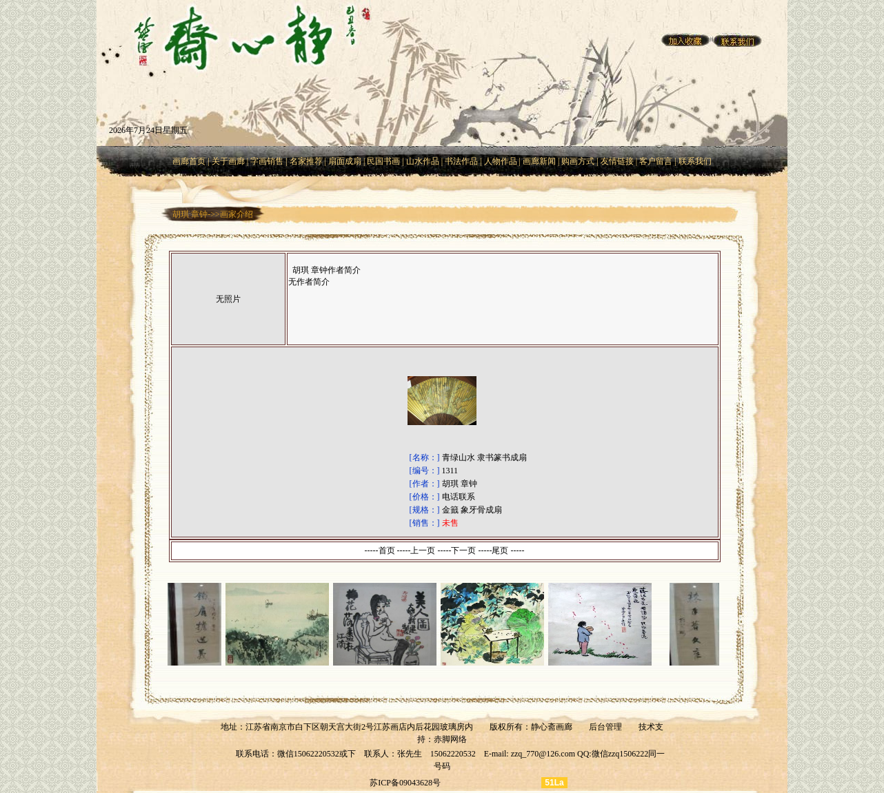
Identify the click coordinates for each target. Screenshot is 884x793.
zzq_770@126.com (543, 754)
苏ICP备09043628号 (405, 782)
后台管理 (605, 727)
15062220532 (453, 754)
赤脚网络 (450, 739)
